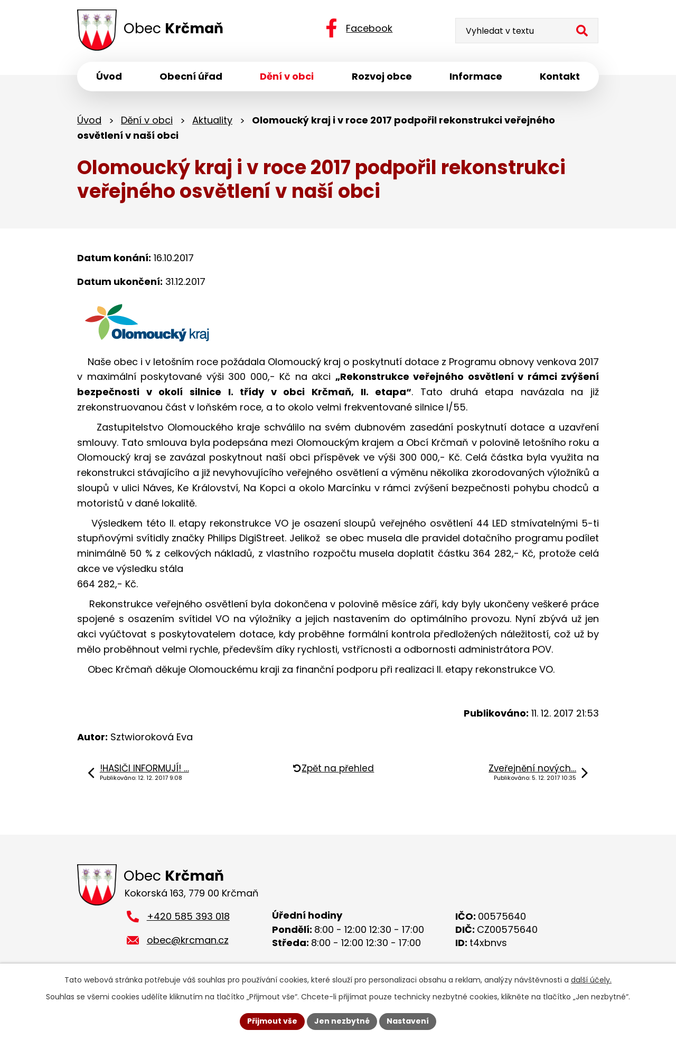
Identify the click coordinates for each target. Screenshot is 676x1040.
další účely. (591, 980)
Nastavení (408, 1021)
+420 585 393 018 (188, 917)
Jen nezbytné (342, 1021)
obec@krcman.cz (188, 941)
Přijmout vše (272, 1021)
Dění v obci (147, 120)
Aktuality (212, 120)
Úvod (89, 120)
